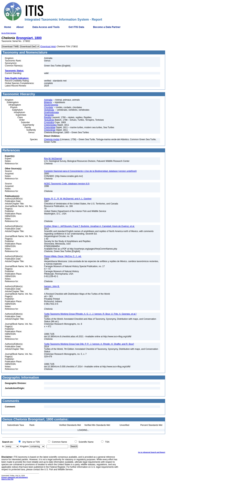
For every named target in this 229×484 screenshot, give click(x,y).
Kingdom (24, 446)
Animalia (48, 100)
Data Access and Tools (46, 27)
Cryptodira (49, 122)
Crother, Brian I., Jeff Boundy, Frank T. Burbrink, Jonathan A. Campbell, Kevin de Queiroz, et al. (89, 226)
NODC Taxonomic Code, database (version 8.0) (66, 183)
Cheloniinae (49, 130)
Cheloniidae (49, 127)
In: (3, 446)
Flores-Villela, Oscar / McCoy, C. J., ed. (62, 256)
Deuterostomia (51, 105)
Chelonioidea (50, 125)
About (19, 27)
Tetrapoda (48, 115)
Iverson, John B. (52, 286)
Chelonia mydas (51, 139)
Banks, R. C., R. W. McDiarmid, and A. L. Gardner (67, 198)
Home (7, 27)
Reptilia (47, 117)
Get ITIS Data (76, 27)
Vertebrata (49, 110)
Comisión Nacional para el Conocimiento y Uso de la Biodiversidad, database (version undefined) (90, 171)
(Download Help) (48, 46)
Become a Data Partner (106, 27)
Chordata (48, 107)
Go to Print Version (8, 33)
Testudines (49, 120)
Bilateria (48, 102)
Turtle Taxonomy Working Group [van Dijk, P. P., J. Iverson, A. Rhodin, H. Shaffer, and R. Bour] (89, 344)
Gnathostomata (51, 112)
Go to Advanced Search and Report (151, 452)
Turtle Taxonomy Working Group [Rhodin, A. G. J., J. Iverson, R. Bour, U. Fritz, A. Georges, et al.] (90, 314)
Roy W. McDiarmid (53, 158)
